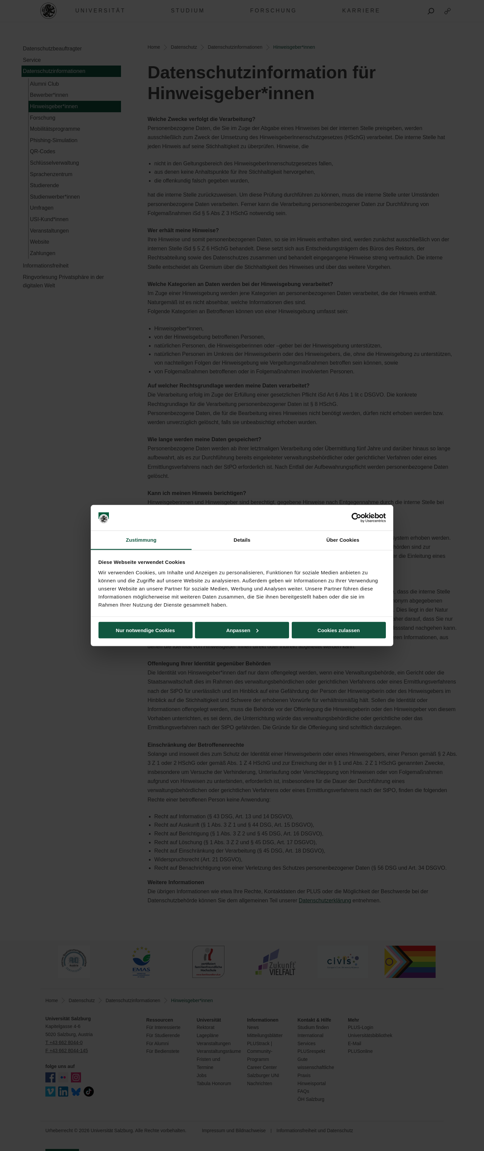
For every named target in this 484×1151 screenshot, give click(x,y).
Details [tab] (242, 540)
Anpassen (242, 630)
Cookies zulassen (339, 630)
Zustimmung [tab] (141, 540)
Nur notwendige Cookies (145, 630)
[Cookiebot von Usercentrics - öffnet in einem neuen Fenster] (356, 518)
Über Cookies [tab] (342, 540)
